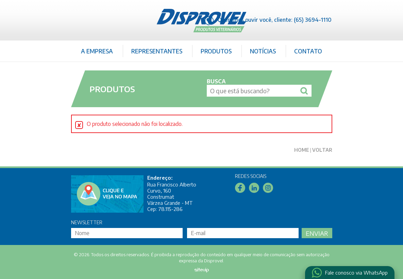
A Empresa (97, 51)
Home (301, 150)
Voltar (322, 150)
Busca (216, 81)
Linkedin (254, 188)
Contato (308, 51)
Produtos (216, 51)
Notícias (263, 51)
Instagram (268, 188)
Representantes (156, 51)
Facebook (240, 188)
